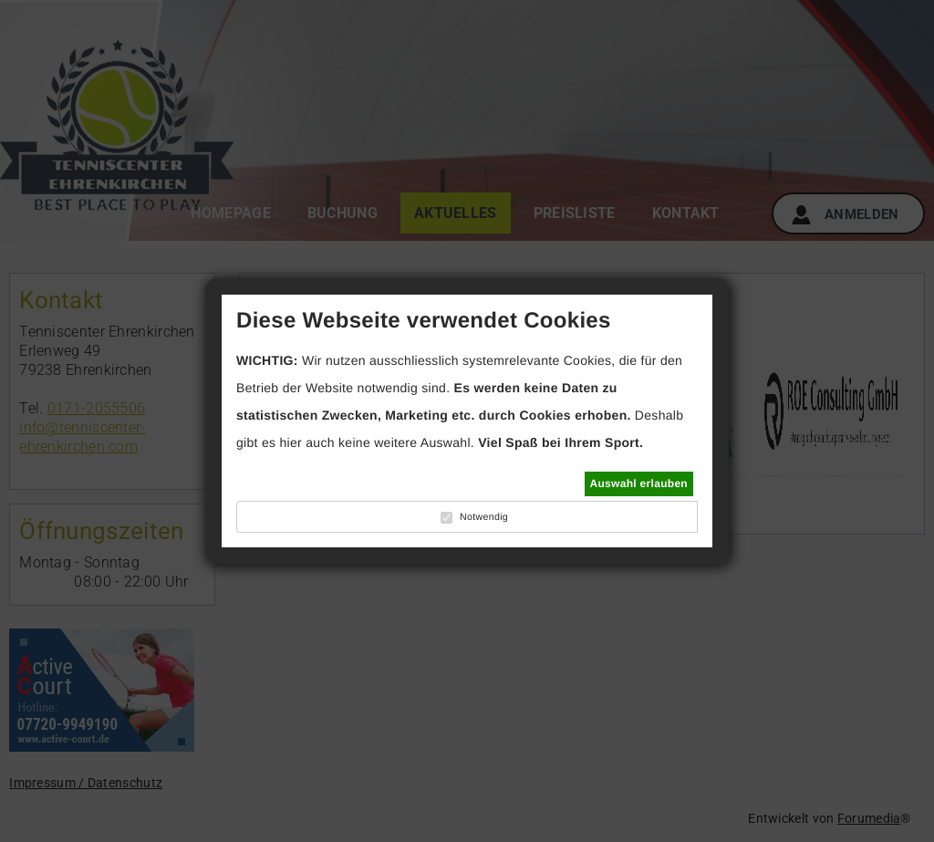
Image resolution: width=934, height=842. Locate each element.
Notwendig (484, 517)
